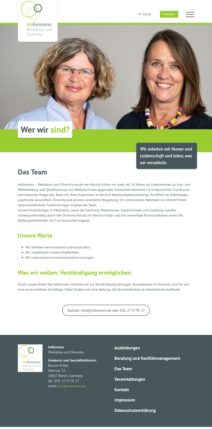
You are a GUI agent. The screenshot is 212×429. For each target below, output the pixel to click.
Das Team (123, 370)
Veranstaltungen (130, 380)
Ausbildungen (127, 348)
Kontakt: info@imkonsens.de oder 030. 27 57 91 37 (106, 310)
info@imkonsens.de (73, 386)
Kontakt (169, 14)
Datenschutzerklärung (135, 412)
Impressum (125, 401)
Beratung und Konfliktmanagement (148, 359)
